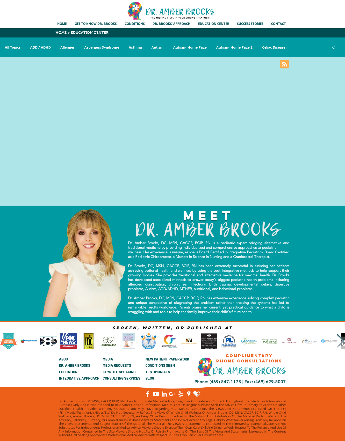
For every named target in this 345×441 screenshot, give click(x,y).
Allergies (67, 47)
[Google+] (172, 394)
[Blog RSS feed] (284, 64)
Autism (157, 47)
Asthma (135, 47)
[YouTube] (156, 394)
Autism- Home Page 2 (234, 47)
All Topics (13, 47)
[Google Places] (189, 394)
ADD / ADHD (40, 47)
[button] (135, 23)
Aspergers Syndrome (101, 47)
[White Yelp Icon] (180, 394)
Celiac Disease (273, 47)
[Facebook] (147, 394)
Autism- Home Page (190, 47)
